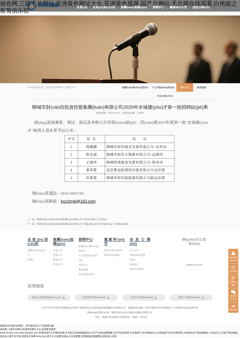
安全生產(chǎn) (165, 96)
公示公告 (134, 250)
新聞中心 (158, 7)
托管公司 (57, 264)
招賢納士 (134, 264)
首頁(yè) (81, 7)
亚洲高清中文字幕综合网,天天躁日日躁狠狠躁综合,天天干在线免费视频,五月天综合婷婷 (84, 332)
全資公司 (57, 250)
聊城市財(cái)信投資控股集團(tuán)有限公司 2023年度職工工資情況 (72, 219)
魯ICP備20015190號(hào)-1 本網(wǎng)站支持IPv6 (171, 307)
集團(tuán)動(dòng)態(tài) (135, 87)
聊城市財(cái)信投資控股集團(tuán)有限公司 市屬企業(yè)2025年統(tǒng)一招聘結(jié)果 (82, 224)
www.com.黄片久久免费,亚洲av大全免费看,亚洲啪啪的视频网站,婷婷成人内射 (76, 336)
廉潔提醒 (201, 87)
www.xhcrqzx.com (9, 332)
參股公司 (57, 259)
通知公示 (71, 87)
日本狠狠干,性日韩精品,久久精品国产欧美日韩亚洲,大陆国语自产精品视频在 (169, 332)
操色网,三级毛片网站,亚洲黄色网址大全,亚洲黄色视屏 (28, 329)
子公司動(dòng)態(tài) (163, 87)
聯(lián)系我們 (137, 269)
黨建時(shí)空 (178, 7)
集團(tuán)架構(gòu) (134, 7)
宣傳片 (31, 259)
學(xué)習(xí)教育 (113, 250)
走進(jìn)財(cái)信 (104, 7)
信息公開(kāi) (201, 7)
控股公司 (57, 255)
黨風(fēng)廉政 (112, 255)
